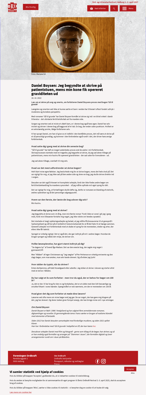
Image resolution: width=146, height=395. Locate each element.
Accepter (130, 369)
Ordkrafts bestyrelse (62, 358)
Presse (57, 364)
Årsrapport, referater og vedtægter (69, 361)
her (94, 326)
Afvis (133, 373)
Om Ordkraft (60, 355)
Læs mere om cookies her (21, 392)
